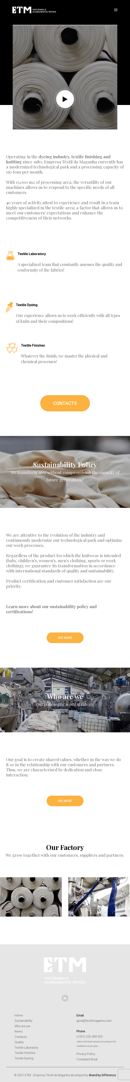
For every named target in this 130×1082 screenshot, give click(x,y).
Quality (19, 1042)
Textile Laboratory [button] (32, 254)
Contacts (21, 1037)
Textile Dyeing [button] (27, 305)
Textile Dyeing (24, 1058)
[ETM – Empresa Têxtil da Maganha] (34, 10)
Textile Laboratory (26, 1047)
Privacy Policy (86, 1054)
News (19, 1031)
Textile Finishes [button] (33, 345)
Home (19, 1015)
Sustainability (23, 1020)
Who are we (22, 1026)
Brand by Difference (102, 1075)
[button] (116, 10)
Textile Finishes (25, 1053)
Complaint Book (87, 1059)
